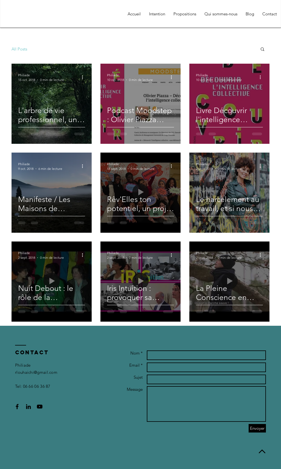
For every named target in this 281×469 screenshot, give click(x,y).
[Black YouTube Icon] (39, 406)
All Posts (19, 49)
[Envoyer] (257, 428)
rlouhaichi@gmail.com (36, 372)
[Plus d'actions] (84, 77)
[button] (262, 49)
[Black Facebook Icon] (17, 406)
